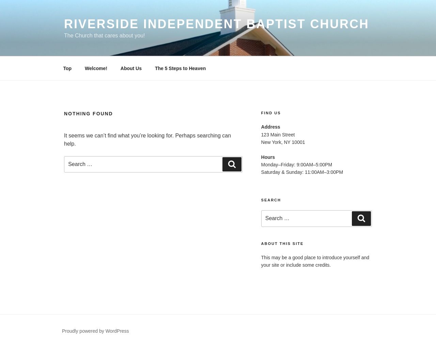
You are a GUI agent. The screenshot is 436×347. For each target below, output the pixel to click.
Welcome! (96, 68)
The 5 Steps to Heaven (180, 68)
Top (67, 68)
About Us (131, 68)
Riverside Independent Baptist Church (216, 24)
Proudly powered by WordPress (95, 331)
